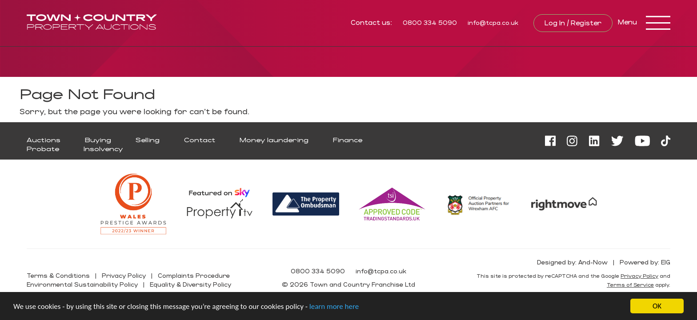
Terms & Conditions (58, 275)
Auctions (43, 140)
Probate (43, 148)
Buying (98, 140)
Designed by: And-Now (572, 262)
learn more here (334, 306)
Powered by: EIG (645, 262)
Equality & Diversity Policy (190, 284)
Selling (148, 140)
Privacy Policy (124, 275)
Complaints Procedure (194, 275)
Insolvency (103, 148)
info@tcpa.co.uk (493, 22)
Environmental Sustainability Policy (82, 284)
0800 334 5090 (430, 22)
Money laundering (274, 140)
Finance (347, 140)
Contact (199, 140)
